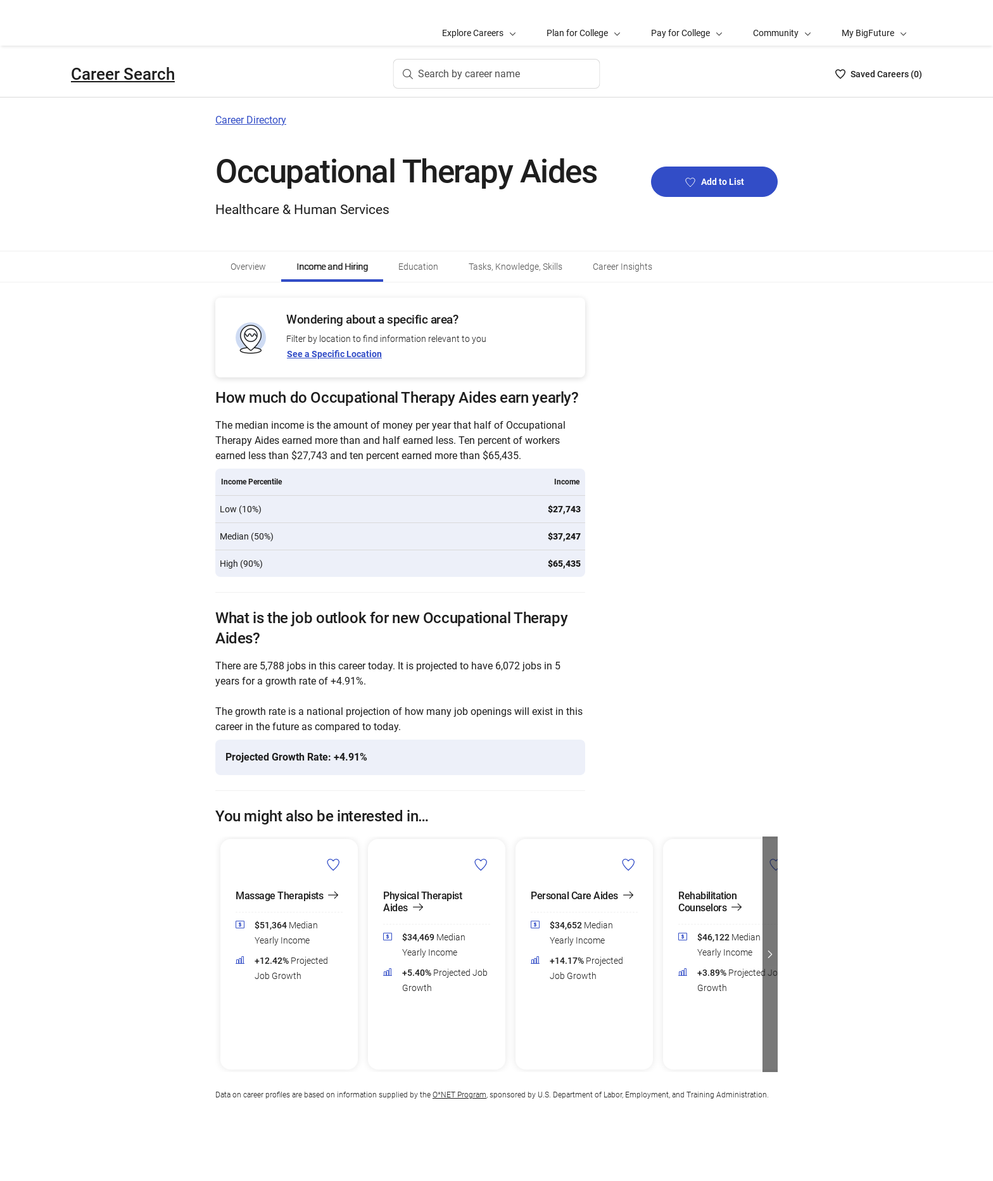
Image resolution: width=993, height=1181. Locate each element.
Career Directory (250, 120)
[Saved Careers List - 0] (878, 74)
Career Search (123, 74)
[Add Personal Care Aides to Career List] (628, 864)
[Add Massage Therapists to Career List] (333, 864)
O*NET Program (459, 1094)
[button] (770, 954)
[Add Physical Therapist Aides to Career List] (481, 864)
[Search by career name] (496, 74)
